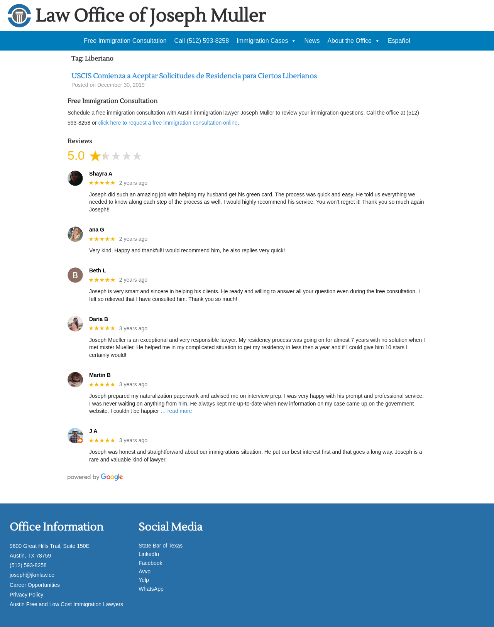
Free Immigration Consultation (125, 40)
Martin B (100, 375)
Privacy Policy (26, 595)
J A (93, 431)
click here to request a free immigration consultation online (167, 123)
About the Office (353, 41)
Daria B (98, 319)
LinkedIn (149, 554)
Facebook (150, 563)
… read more (176, 411)
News (312, 40)
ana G (96, 229)
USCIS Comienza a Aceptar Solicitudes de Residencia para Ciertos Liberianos (194, 76)
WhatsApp (151, 589)
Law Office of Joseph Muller (151, 16)
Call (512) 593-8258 (201, 40)
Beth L (97, 270)
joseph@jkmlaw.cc (32, 575)
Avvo (145, 571)
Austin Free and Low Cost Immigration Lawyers (66, 604)
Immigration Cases (266, 41)
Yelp (144, 580)
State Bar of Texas (161, 545)
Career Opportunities (35, 585)
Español (399, 40)
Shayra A (100, 174)
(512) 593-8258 (28, 565)
